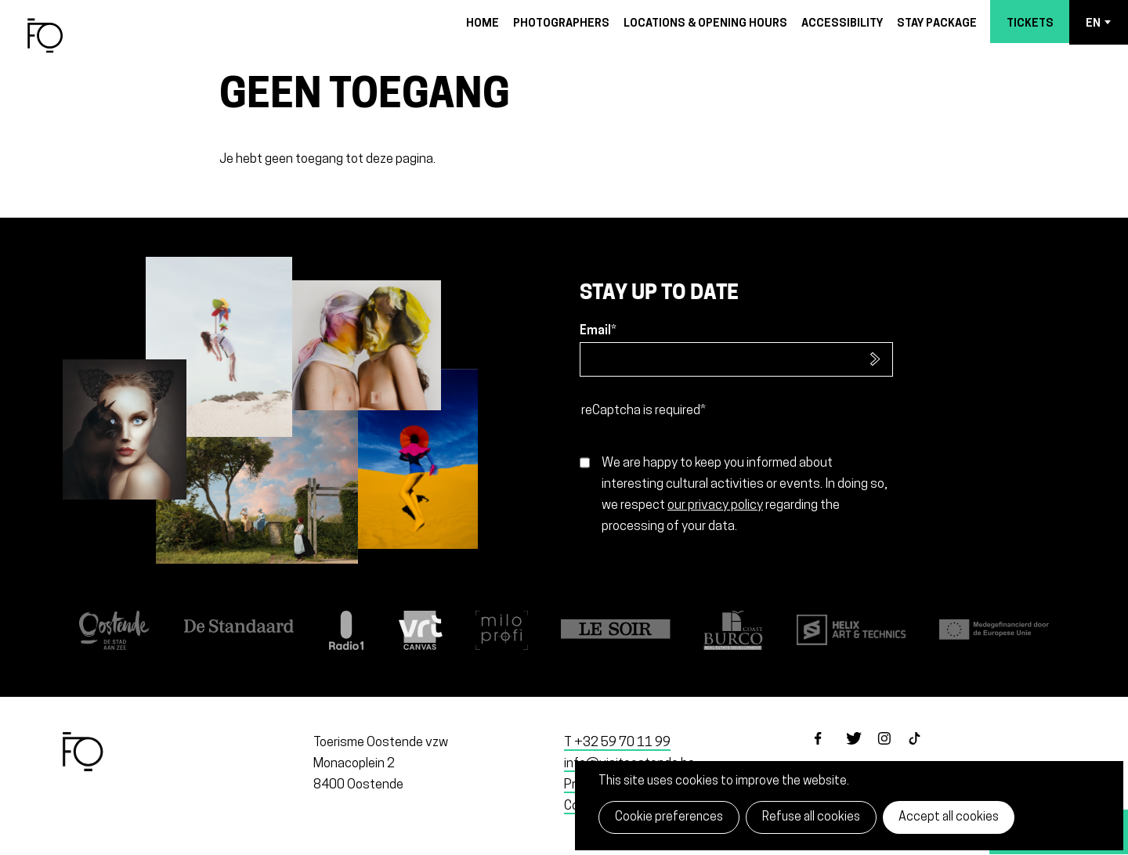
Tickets (1030, 24)
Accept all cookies (948, 817)
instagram (893, 751)
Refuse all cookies (811, 817)
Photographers (561, 24)
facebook (830, 751)
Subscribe (875, 359)
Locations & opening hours (705, 24)
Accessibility (842, 24)
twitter (861, 751)
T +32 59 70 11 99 (617, 742)
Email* (598, 331)
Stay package (937, 24)
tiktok (924, 751)
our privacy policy (715, 505)
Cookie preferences (669, 817)
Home (482, 24)
